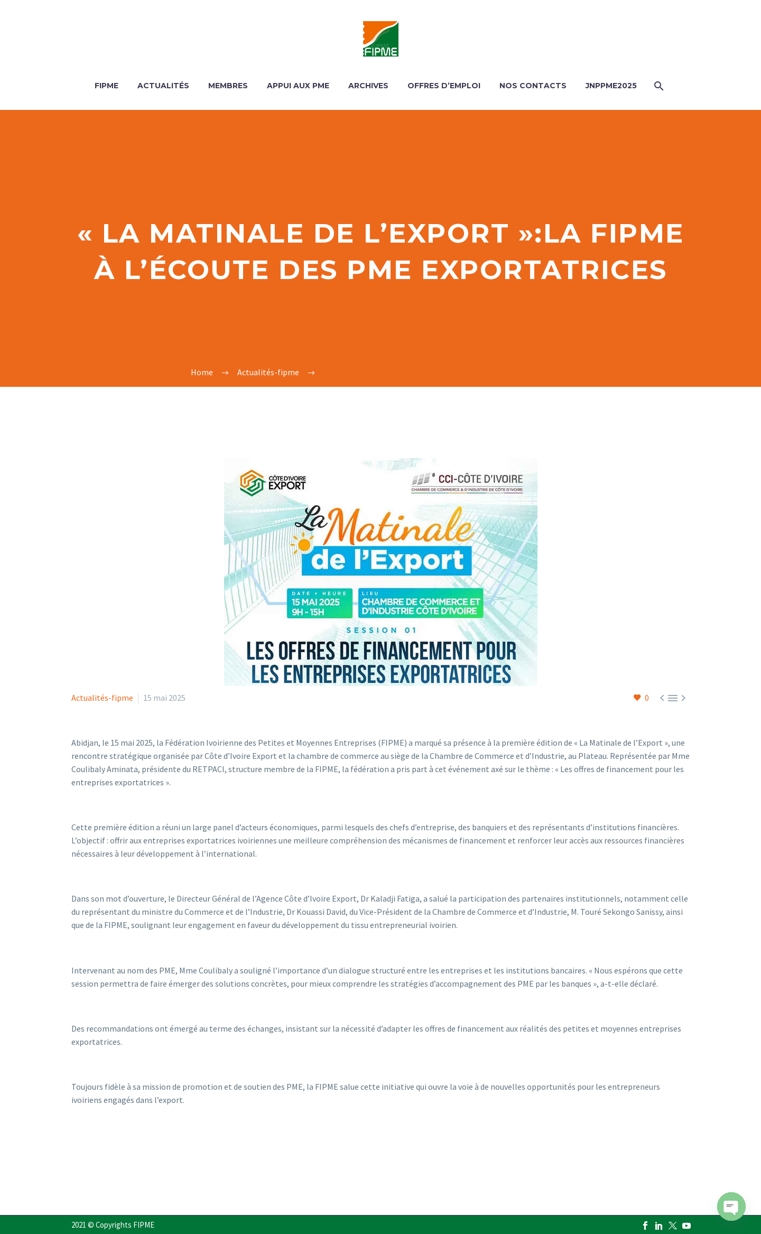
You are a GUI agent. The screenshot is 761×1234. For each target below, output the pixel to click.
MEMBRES (228, 85)
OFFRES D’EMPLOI (443, 85)
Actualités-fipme (102, 697)
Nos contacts (533, 85)
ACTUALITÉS (163, 85)
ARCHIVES (368, 85)
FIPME (106, 85)
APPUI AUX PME (298, 85)
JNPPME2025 (611, 85)
